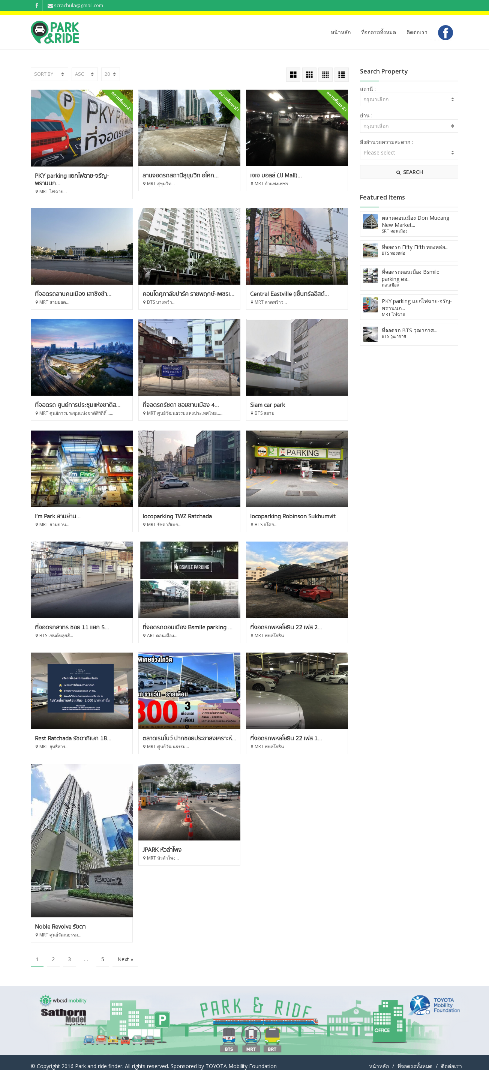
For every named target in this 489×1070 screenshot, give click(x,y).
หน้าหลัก (341, 32)
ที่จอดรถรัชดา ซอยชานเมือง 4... (288, 398)
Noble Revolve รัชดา (167, 919)
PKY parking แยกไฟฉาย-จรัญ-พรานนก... (72, 179)
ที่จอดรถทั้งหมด (378, 32)
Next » (125, 951)
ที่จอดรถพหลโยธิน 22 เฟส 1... (71, 843)
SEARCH (409, 172)
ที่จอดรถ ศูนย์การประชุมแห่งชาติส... (185, 398)
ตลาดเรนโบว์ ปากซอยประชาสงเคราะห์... (297, 731)
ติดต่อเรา (417, 32)
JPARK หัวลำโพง (270, 843)
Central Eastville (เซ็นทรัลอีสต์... (74, 398)
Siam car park (52, 509)
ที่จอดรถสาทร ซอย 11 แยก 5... (179, 620)
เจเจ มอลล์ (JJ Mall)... (276, 175)
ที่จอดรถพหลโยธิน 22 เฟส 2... (71, 731)
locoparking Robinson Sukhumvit (77, 620)
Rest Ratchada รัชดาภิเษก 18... (180, 731)
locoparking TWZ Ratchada (285, 509)
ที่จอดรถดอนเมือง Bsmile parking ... (295, 620)
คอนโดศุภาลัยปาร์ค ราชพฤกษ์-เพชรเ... (296, 287)
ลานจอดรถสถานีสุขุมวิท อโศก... (180, 175)
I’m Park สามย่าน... (165, 509)
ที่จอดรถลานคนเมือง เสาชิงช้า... (180, 287)
